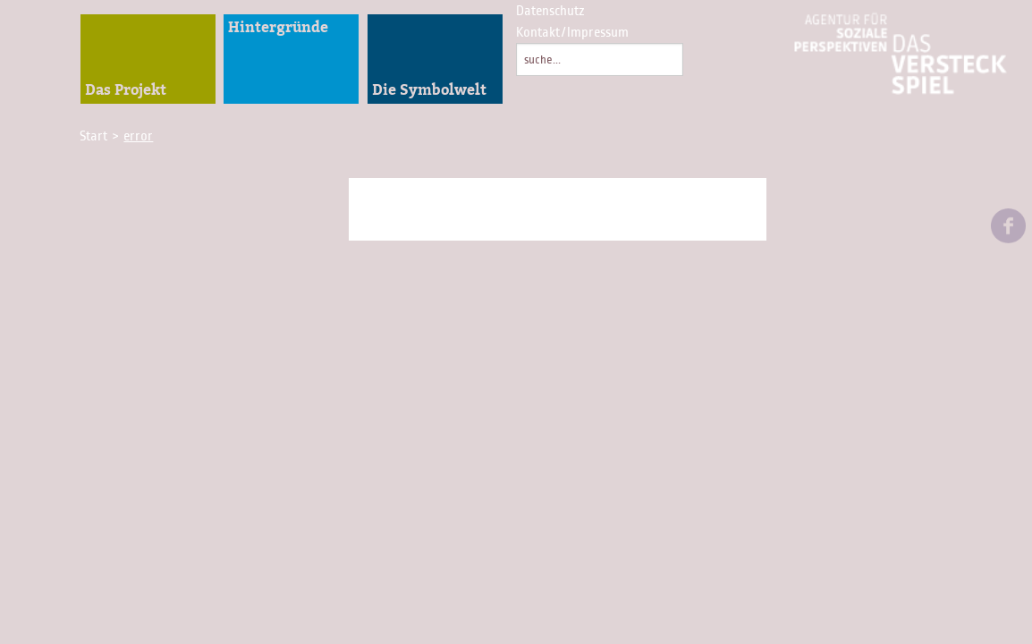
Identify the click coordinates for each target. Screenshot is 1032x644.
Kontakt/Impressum (572, 32)
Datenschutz (550, 11)
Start (96, 136)
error (138, 136)
